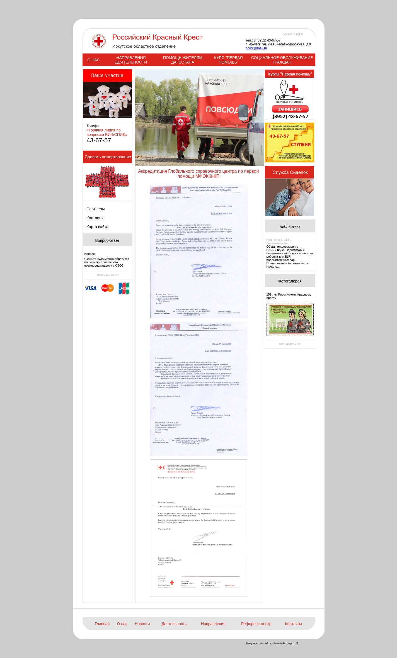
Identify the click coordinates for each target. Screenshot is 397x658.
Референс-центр (256, 624)
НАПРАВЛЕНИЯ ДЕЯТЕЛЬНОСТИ (131, 59)
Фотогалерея (290, 281)
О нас (122, 624)
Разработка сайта (259, 643)
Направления (213, 624)
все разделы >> (290, 343)
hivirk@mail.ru (256, 48)
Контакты (95, 218)
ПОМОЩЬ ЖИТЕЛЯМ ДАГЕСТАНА (183, 59)
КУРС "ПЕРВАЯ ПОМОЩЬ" (228, 59)
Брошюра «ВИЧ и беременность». (279, 241)
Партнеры (96, 209)
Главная (102, 624)
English (299, 34)
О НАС (93, 60)
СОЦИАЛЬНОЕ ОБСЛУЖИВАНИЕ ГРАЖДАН (282, 59)
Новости (142, 624)
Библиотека (290, 226)
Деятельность (174, 624)
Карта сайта (97, 227)
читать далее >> (107, 274)
